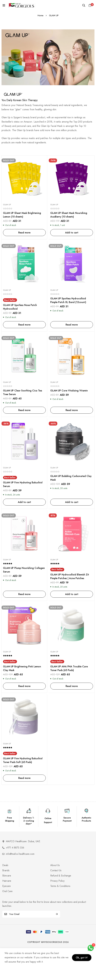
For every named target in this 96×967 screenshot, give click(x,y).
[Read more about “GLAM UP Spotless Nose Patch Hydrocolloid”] (24, 324)
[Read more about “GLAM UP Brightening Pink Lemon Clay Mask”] (24, 686)
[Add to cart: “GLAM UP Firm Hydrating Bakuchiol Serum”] (24, 502)
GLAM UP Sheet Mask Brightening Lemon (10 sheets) (22, 214)
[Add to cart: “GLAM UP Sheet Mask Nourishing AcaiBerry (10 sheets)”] (71, 232)
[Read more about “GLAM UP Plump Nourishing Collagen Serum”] (24, 594)
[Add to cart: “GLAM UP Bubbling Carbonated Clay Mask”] (71, 502)
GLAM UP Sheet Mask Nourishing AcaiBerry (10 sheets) (68, 214)
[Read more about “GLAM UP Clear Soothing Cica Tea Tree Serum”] (24, 410)
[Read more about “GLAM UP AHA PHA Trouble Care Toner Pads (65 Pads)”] (71, 686)
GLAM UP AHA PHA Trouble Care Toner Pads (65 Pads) (69, 668)
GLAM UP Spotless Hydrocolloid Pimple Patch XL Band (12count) (68, 300)
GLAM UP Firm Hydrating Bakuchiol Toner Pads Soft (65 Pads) (22, 760)
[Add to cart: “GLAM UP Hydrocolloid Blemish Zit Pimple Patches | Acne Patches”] (71, 594)
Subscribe (56, 914)
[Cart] (90, 5)
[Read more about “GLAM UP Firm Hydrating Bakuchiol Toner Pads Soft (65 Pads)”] (24, 778)
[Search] (84, 5)
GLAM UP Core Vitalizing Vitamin (69, 390)
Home (40, 15)
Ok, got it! (82, 957)
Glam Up (7, 204)
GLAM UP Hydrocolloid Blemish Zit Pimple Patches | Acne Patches (69, 576)
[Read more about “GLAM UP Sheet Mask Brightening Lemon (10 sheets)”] (24, 232)
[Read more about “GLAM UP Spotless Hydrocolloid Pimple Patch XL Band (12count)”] (71, 324)
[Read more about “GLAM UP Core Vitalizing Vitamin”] (71, 410)
